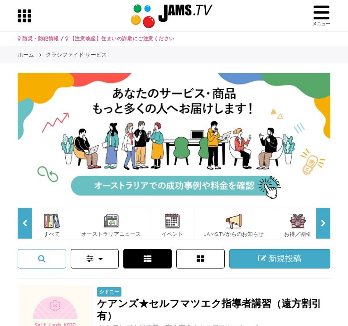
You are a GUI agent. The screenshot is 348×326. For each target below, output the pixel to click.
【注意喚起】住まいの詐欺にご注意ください (119, 38)
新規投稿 (279, 258)
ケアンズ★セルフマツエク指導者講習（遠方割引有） (209, 309)
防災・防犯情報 (38, 38)
